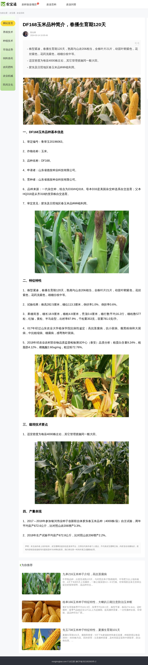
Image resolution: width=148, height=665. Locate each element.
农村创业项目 (29, 4)
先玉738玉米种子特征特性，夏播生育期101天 (91, 629)
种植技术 (8, 40)
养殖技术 (8, 32)
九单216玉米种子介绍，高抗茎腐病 (85, 574)
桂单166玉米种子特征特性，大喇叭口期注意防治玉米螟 (97, 602)
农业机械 (8, 76)
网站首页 (8, 23)
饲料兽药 (8, 58)
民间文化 (8, 84)
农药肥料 (8, 67)
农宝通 (12, 13)
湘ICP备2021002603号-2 (85, 661)
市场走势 (8, 49)
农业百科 (51, 4)
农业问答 (71, 4)
